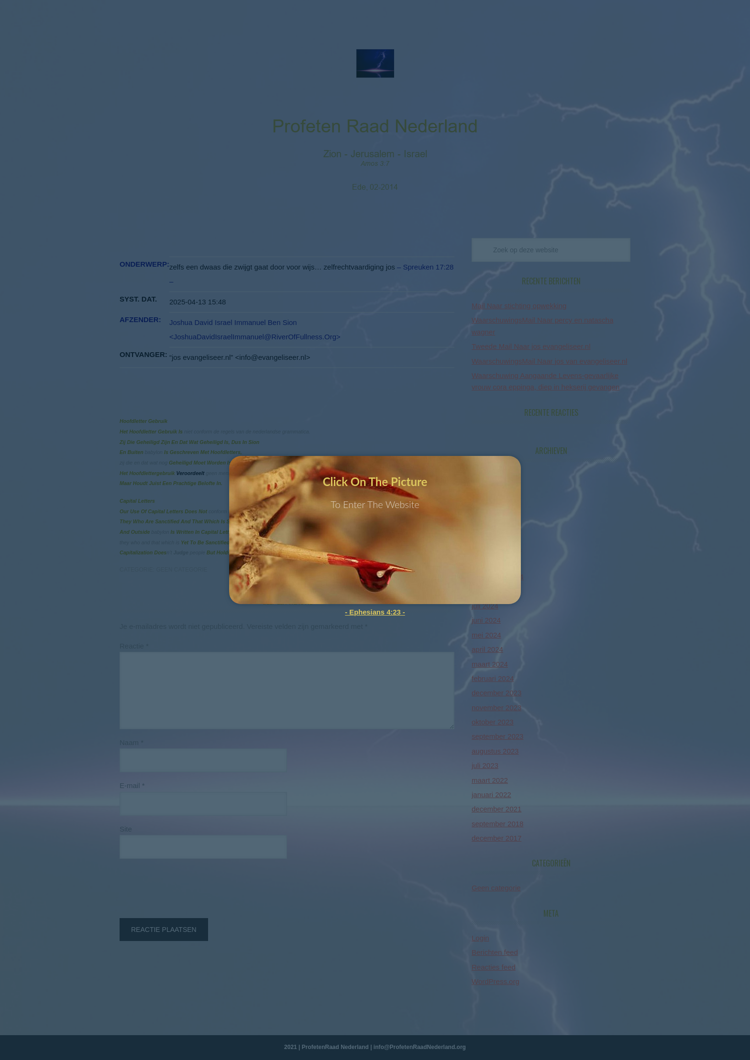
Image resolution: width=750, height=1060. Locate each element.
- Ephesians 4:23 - (375, 612)
